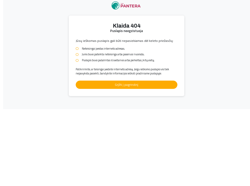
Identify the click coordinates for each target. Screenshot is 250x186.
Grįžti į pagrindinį (126, 84)
